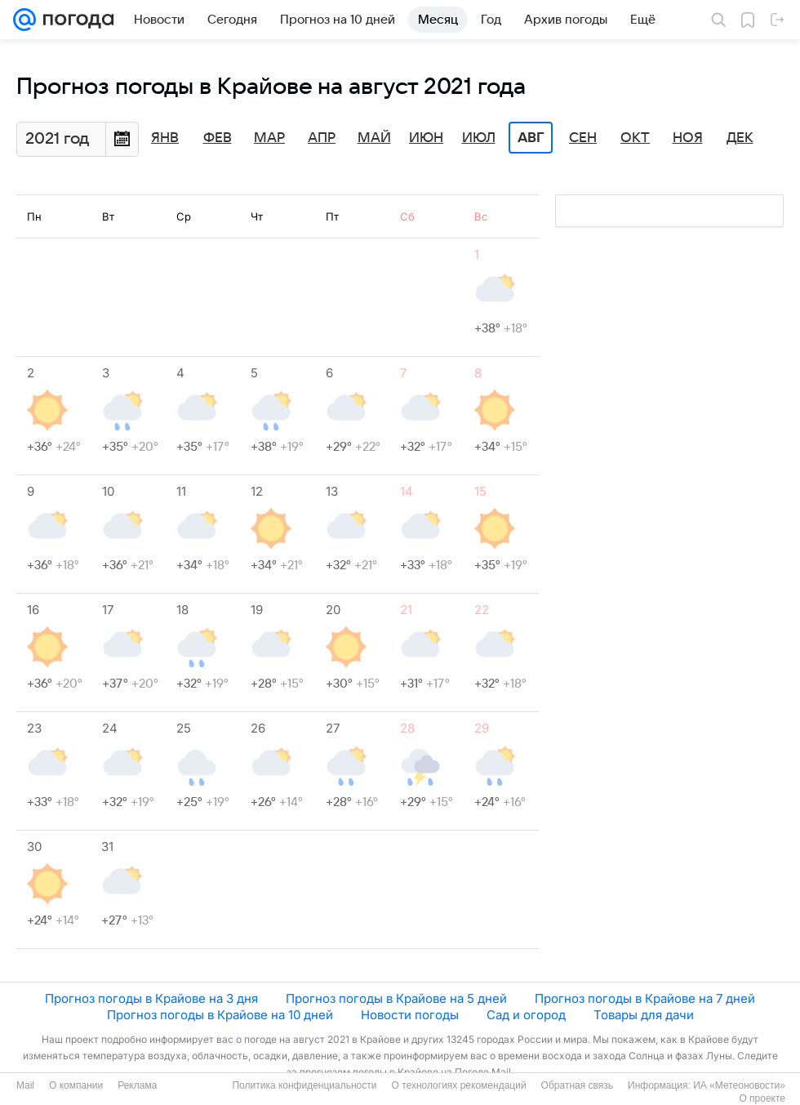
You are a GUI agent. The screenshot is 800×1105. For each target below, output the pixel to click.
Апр (322, 138)
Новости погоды (410, 1015)
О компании (76, 1085)
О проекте (762, 1098)
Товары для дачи (643, 1015)
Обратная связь (577, 1085)
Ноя (688, 138)
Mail (25, 1085)
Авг (531, 138)
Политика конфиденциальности (304, 1085)
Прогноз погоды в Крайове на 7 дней (645, 998)
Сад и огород (526, 1015)
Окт (635, 138)
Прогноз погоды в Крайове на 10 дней (220, 1015)
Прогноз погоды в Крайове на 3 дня (151, 998)
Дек (740, 138)
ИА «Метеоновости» (739, 1085)
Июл (479, 138)
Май (374, 138)
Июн (426, 138)
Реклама (137, 1085)
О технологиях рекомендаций (458, 1085)
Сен (583, 138)
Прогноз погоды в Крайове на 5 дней (396, 998)
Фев (217, 138)
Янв (165, 138)
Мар (269, 138)
